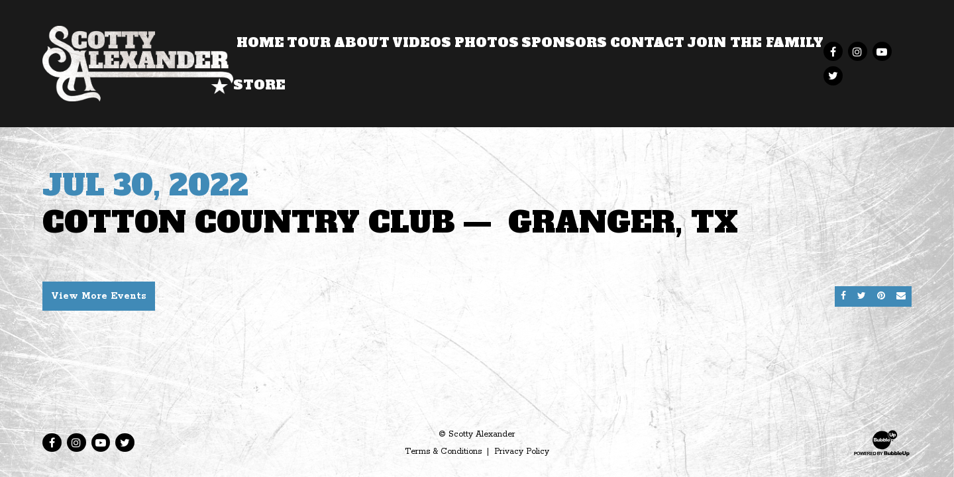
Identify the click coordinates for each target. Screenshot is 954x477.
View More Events (98, 296)
